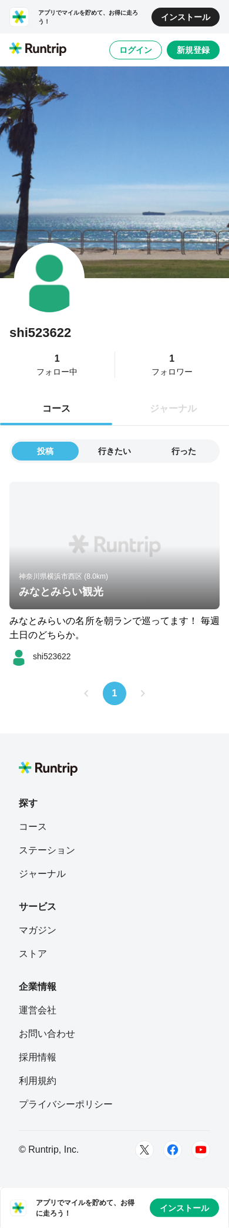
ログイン (135, 50)
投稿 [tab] (45, 451)
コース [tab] (56, 408)
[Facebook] (172, 1149)
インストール (185, 17)
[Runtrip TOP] (37, 50)
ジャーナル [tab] (173, 408)
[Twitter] (144, 1149)
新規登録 (193, 50)
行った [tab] (183, 451)
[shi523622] (40, 656)
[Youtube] (200, 1149)
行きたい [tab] (114, 451)
